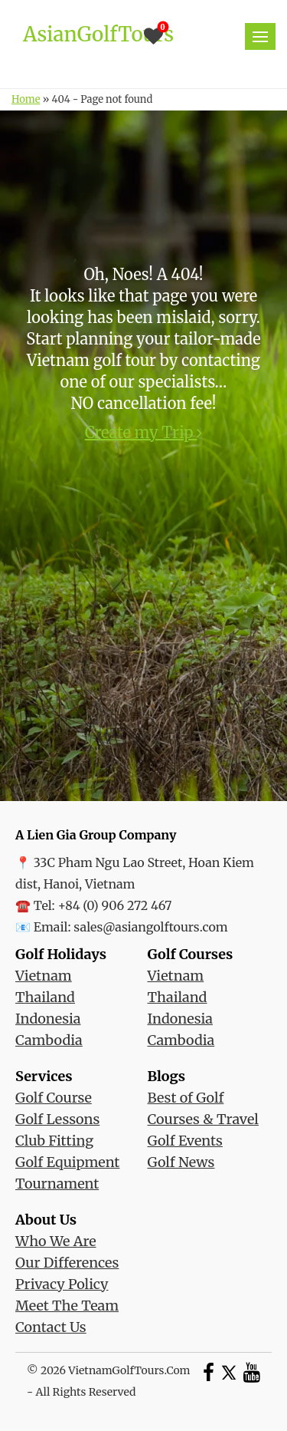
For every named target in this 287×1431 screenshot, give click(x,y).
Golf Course (53, 1097)
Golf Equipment (67, 1162)
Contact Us (50, 1327)
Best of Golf (186, 1097)
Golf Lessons (57, 1119)
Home (25, 99)
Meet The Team (67, 1305)
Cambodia (49, 1040)
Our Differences (67, 1262)
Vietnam (43, 975)
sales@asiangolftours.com (150, 927)
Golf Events (185, 1140)
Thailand (45, 997)
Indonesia (47, 1018)
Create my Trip (144, 432)
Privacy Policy (61, 1284)
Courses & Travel (203, 1119)
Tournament (57, 1183)
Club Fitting (54, 1140)
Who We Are (55, 1241)
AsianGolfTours (98, 34)
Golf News (181, 1162)
